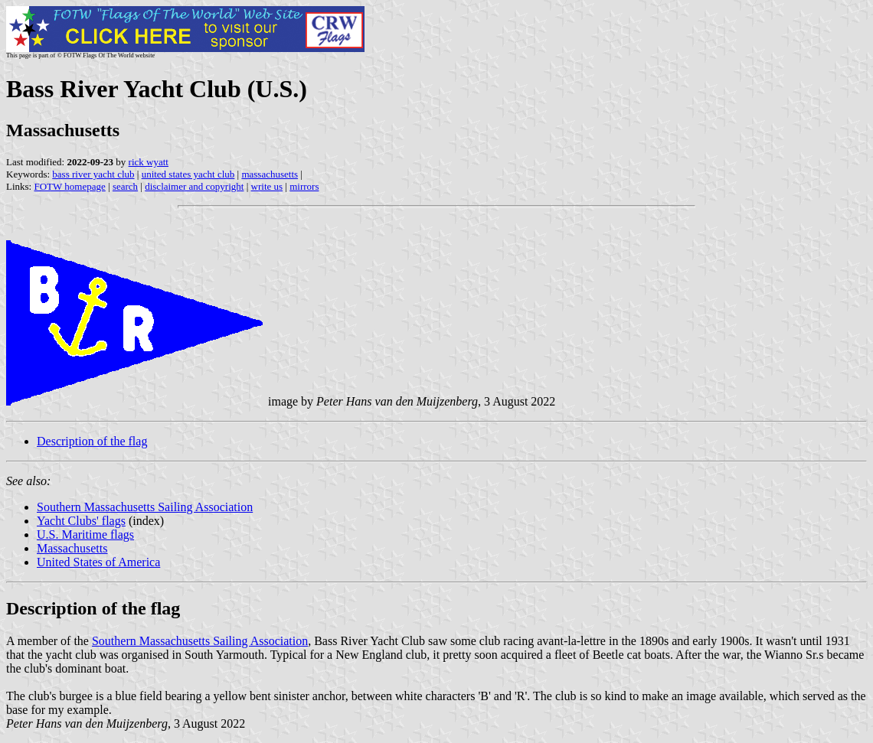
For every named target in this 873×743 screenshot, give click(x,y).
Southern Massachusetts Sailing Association (145, 506)
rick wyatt (148, 162)
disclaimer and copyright (194, 186)
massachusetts (269, 174)
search (125, 186)
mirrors (304, 186)
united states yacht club (188, 174)
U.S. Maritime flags (85, 534)
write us (267, 186)
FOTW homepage (69, 186)
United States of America (98, 562)
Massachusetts (72, 548)
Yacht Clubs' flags (81, 520)
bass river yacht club (93, 174)
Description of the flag (92, 441)
